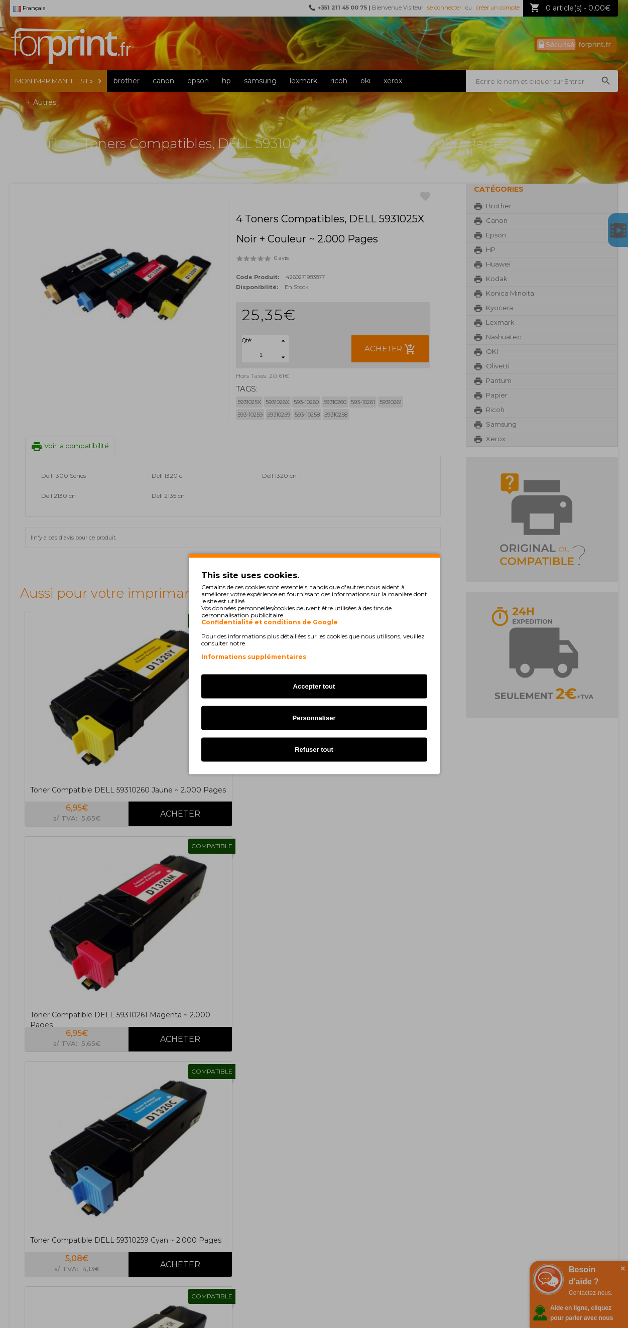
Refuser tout (314, 749)
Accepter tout (314, 686)
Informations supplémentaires (253, 656)
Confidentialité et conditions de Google (269, 622)
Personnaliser (314, 718)
